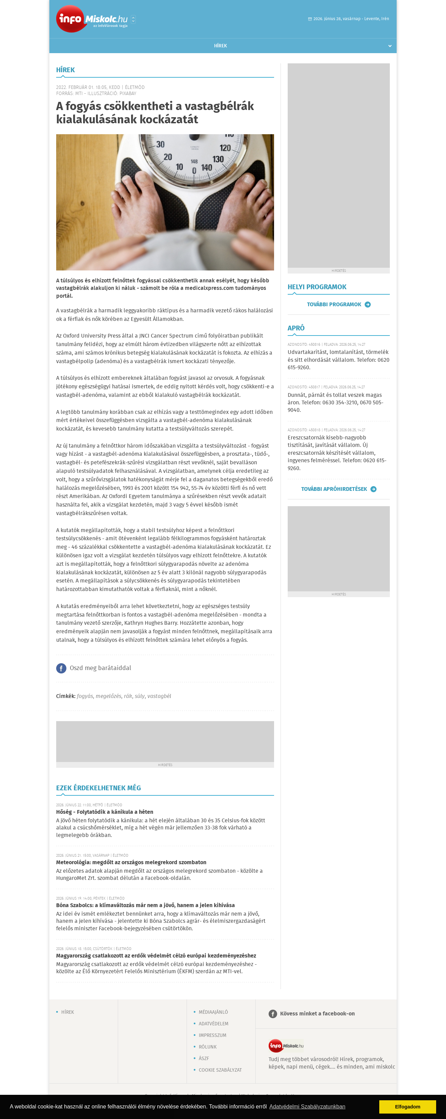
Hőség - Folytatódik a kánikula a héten (104, 812)
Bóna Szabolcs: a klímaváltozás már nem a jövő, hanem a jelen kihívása (145, 905)
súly (140, 696)
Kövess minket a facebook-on (317, 1014)
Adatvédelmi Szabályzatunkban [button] (307, 1106)
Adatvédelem (213, 1024)
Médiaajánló (213, 1012)
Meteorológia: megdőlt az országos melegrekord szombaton (131, 862)
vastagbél (159, 696)
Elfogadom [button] (407, 1106)
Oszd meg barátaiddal (100, 668)
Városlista (133, 19)
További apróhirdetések (334, 489)
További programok (334, 304)
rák (128, 696)
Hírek (220, 46)
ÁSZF (204, 1058)
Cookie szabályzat (220, 1070)
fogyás (85, 696)
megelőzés (108, 696)
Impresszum (212, 1035)
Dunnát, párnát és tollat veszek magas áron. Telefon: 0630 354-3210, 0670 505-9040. (335, 403)
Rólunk (208, 1047)
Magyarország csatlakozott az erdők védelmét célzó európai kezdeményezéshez (156, 956)
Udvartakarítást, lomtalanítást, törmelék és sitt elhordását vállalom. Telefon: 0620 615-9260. (338, 360)
